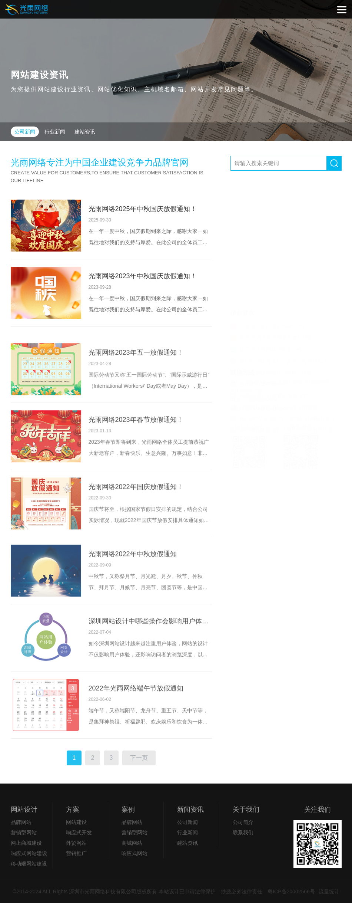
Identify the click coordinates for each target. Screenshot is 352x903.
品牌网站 (21, 822)
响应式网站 (134, 853)
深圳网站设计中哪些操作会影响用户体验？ (150, 649)
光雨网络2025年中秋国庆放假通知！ (143, 209)
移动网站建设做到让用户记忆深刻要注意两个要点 (286, 303)
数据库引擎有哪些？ (258, 257)
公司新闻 (24, 132)
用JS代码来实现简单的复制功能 (271, 211)
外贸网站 (76, 843)
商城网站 (132, 843)
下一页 (139, 765)
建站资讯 (84, 132)
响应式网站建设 (29, 853)
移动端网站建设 (29, 864)
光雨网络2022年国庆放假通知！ (136, 514)
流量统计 (329, 891)
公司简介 (243, 822)
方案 (72, 809)
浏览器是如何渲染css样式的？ (270, 200)
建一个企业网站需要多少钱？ (268, 223)
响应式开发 (79, 832)
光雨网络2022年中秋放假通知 (133, 581)
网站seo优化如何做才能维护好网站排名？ (283, 292)
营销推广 (76, 853)
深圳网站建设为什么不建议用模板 (274, 280)
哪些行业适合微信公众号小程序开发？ (279, 234)
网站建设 (76, 822)
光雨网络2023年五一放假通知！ (136, 380)
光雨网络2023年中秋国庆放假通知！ (143, 276)
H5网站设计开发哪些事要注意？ (272, 269)
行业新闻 (54, 132)
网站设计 (24, 809)
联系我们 (243, 832)
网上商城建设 (26, 843)
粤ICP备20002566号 (291, 891)
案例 (128, 809)
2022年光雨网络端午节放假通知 (136, 716)
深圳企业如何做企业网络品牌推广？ (276, 246)
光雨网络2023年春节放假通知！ (136, 447)
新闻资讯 (190, 809)
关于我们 (246, 809)
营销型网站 (24, 832)
